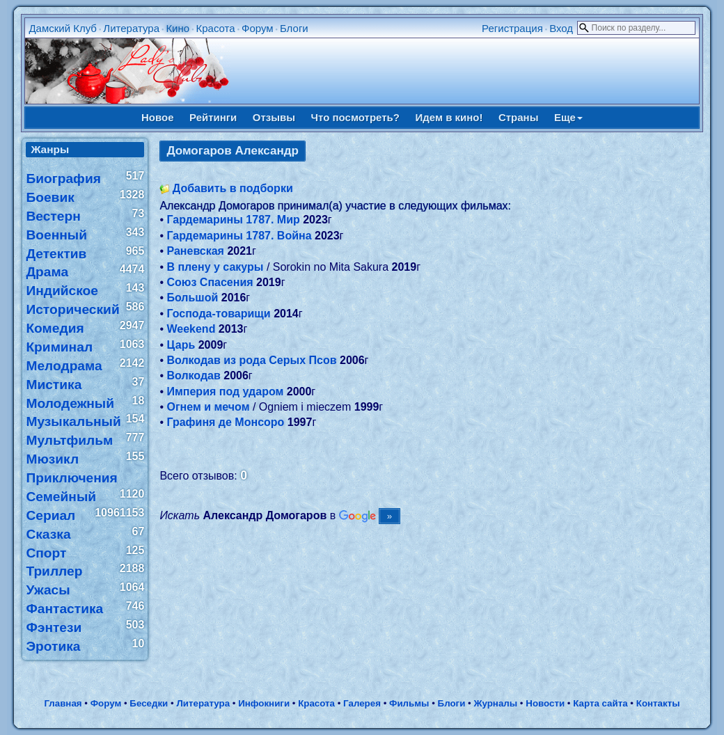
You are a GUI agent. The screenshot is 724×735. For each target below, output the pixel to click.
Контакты (658, 703)
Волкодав (193, 375)
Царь (180, 345)
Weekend (190, 329)
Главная (62, 703)
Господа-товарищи (218, 313)
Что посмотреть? (355, 117)
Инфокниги (264, 703)
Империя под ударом (224, 391)
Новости (545, 703)
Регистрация (512, 28)
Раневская (195, 251)
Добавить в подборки (233, 188)
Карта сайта (600, 703)
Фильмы (409, 703)
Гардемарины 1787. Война (238, 236)
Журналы (495, 703)
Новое (157, 117)
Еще (568, 117)
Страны (518, 117)
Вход (561, 28)
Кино (177, 28)
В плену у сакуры (214, 267)
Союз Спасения (209, 282)
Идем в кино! (448, 117)
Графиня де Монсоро (225, 422)
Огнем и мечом (207, 407)
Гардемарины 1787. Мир (232, 220)
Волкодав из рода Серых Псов (251, 360)
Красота (215, 28)
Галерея (362, 703)
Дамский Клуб (63, 28)
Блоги (294, 28)
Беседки (148, 703)
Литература (131, 28)
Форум (258, 28)
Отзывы (274, 117)
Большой (192, 297)
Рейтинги (213, 117)
